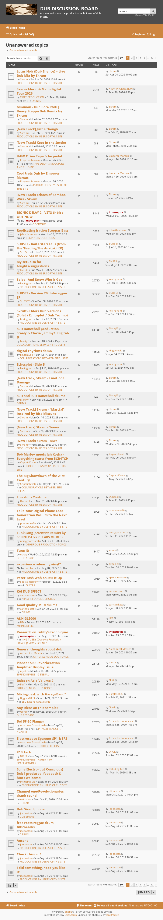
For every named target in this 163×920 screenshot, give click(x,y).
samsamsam (27, 595)
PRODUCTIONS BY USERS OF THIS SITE (40, 83)
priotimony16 (28, 523)
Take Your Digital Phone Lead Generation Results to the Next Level (42, 515)
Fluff (22, 684)
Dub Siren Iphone (31, 809)
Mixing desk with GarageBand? (41, 694)
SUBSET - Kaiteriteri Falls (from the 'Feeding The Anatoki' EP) (41, 246)
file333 (24, 270)
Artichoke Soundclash (33, 725)
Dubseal (25, 501)
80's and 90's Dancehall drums (41, 396)
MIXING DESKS (25, 626)
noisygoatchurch (30, 541)
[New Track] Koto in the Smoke (41, 142)
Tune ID (23, 550)
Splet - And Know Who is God (40, 279)
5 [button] (144, 58)
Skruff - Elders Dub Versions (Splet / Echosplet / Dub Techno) (42, 313)
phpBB (68, 911)
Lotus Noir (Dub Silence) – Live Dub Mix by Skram (41, 73)
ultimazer (25, 799)
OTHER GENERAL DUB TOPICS (51, 657)
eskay (23, 554)
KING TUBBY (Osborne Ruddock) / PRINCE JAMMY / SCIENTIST (39, 641)
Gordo (24, 711)
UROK (23, 756)
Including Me (27, 781)
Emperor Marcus (30, 160)
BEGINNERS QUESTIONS (40, 238)
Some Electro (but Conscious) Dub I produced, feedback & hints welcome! (40, 773)
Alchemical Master (31, 653)
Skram (24, 79)
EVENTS (36, 101)
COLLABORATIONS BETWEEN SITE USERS (41, 345)
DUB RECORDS (25, 558)
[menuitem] (29, 34)
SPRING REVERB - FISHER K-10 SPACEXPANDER (34, 761)
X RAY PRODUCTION (32, 97)
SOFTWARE (39, 224)
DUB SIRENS (27, 816)
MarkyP (24, 341)
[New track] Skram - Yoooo (38, 427)
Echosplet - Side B (31, 364)
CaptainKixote (28, 462)
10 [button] (152, 58)
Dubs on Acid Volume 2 (35, 680)
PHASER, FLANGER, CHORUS (38, 599)
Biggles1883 (27, 698)
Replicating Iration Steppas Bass (42, 230)
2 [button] (131, 58)
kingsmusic (26, 355)
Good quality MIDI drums (37, 605)
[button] (121, 58)
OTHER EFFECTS (49, 746)
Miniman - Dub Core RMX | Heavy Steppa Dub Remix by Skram (39, 111)
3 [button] (136, 58)
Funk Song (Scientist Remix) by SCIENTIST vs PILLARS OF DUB (41, 535)
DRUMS (21, 403)
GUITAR (30, 585)
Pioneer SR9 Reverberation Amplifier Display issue (38, 665)
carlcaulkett (27, 609)
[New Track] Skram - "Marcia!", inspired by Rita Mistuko (41, 411)
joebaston (26, 813)
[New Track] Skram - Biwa (37, 441)
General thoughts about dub (39, 649)
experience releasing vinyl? (39, 564)
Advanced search (145, 15)
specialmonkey (29, 581)
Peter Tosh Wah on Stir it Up (39, 578)
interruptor (32, 220)
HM (22, 622)
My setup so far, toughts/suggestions (33, 264)
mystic (24, 671)
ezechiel (29, 568)
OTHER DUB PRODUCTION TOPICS (46, 544)
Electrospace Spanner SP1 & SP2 (42, 738)
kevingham (26, 283)
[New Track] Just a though (37, 129)
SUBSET (25, 252)
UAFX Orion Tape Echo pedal (39, 156)
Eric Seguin (71, 914)
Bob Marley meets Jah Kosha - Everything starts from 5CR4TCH (42, 456)
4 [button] (140, 58)
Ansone (22, 840)
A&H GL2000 (26, 618)
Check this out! (29, 854)
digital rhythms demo (34, 351)
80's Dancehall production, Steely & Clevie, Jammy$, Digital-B (43, 333)
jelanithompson (29, 234)
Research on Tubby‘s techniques (42, 632)
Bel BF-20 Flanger (30, 721)
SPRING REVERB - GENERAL (33, 674)
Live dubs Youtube (31, 497)
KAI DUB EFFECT (29, 591)
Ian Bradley (112, 914)
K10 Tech (24, 752)
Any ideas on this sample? (37, 708)
